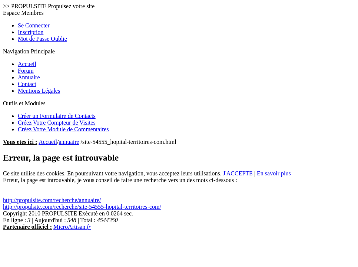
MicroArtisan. (72, 227)
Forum (26, 70)
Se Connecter (34, 25)
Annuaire (29, 77)
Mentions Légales (39, 91)
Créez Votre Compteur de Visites (57, 122)
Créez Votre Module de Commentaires (63, 129)
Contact (27, 84)
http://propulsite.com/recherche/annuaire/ (52, 200)
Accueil (27, 64)
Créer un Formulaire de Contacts (57, 116)
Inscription (30, 32)
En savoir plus (274, 173)
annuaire (69, 142)
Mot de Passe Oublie (42, 39)
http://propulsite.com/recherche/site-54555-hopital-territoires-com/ (82, 207)
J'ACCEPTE (238, 173)
